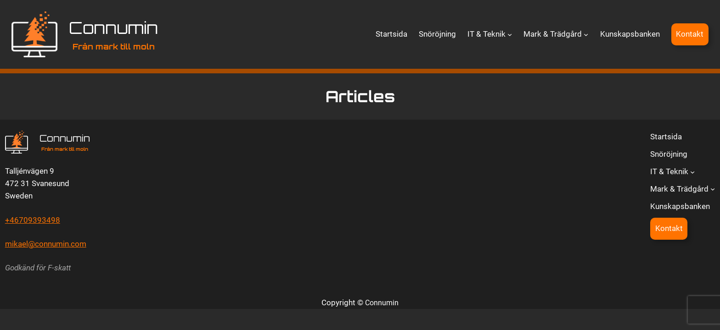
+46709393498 (32, 220)
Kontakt (689, 33)
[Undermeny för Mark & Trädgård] (586, 34)
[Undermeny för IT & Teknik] (509, 34)
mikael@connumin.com (45, 243)
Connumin (113, 27)
